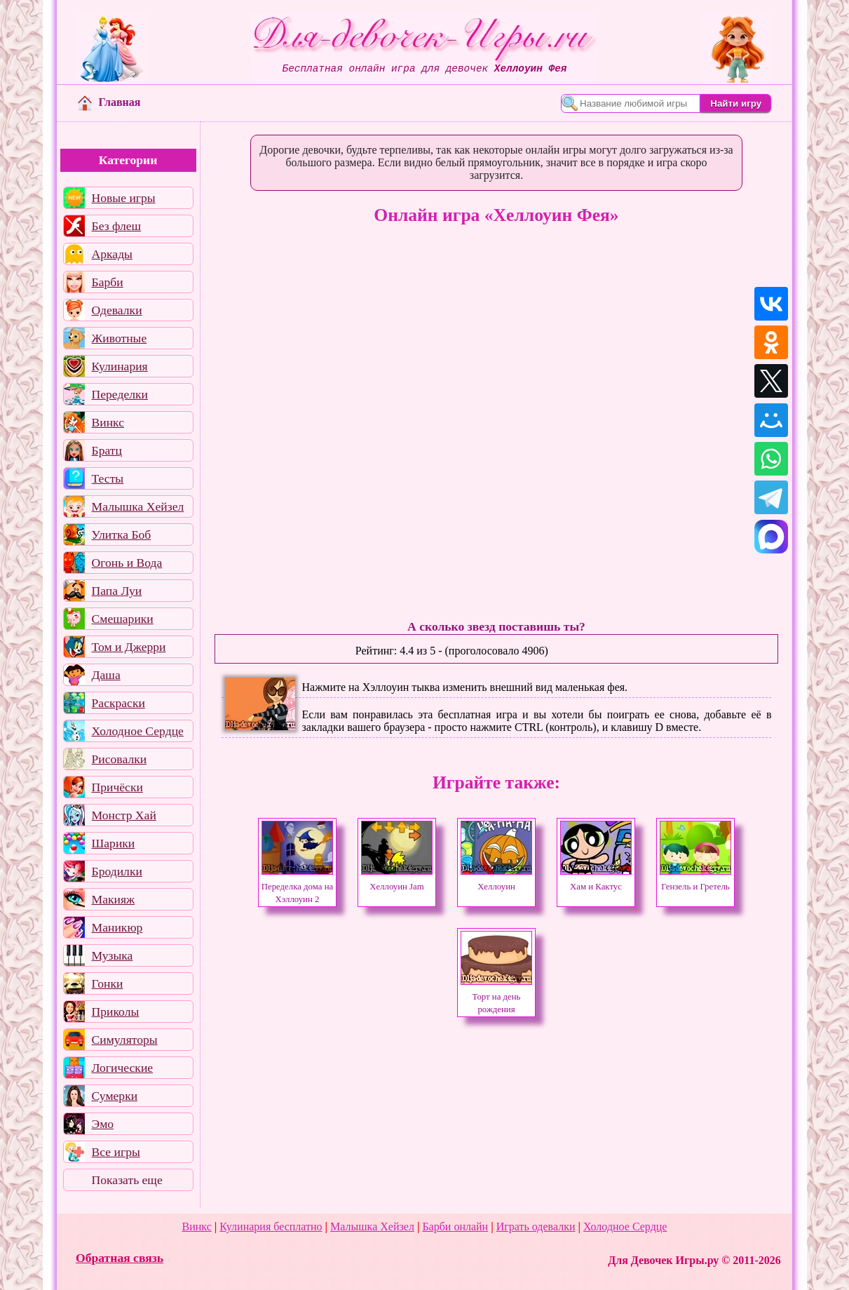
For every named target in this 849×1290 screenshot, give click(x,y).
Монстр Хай (124, 815)
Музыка (112, 955)
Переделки (120, 394)
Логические (123, 1068)
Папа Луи (117, 591)
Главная (109, 102)
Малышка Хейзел (138, 506)
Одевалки (117, 310)
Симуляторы (125, 1040)
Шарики (113, 843)
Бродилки (117, 871)
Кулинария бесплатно (270, 1226)
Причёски (117, 787)
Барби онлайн (455, 1226)
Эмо (103, 1124)
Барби (107, 282)
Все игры (116, 1152)
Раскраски (118, 703)
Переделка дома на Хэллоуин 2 (297, 886)
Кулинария (120, 366)
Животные (119, 338)
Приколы (116, 1012)
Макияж (113, 899)
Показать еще (127, 1180)
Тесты (108, 478)
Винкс (108, 422)
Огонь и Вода (127, 563)
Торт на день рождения (496, 996)
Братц (107, 450)
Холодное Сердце (138, 731)
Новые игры (124, 198)
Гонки (107, 983)
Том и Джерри (129, 647)
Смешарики (123, 619)
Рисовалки (119, 759)
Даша (106, 675)
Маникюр (117, 927)
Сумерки (115, 1096)
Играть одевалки (536, 1226)
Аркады (112, 254)
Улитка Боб (121, 535)
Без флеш (117, 226)
